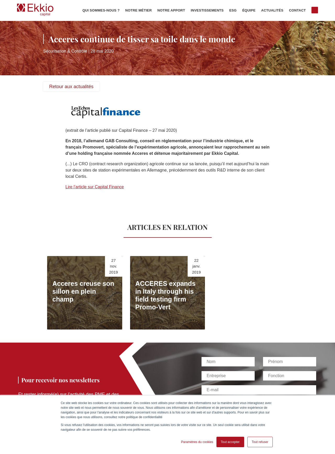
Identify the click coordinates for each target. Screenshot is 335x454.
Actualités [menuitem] (272, 10)
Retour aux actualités (71, 86)
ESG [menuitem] (233, 10)
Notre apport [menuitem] (171, 10)
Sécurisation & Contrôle (65, 51)
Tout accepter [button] (230, 442)
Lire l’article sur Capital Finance (94, 187)
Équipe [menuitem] (249, 10)
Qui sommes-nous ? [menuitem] (101, 10)
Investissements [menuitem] (207, 10)
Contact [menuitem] (297, 10)
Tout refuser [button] (260, 442)
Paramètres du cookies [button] (197, 442)
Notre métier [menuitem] (138, 10)
